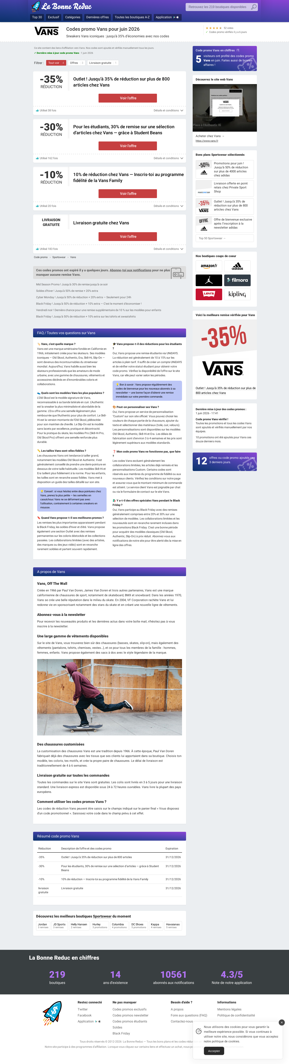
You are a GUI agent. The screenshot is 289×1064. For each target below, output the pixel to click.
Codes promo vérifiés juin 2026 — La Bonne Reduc (62, 7)
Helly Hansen (79, 926)
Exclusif (53, 17)
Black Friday (121, 1033)
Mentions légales (229, 1009)
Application (164, 17)
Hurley (100, 926)
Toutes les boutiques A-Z (132, 17)
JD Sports (59, 926)
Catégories (72, 17)
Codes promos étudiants (130, 1021)
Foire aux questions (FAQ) (189, 1015)
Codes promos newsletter (130, 1015)
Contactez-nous (182, 1021)
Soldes (117, 1027)
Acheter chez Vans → (210, 136)
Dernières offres (97, 17)
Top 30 (37, 17)
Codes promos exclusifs (130, 1009)
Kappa (156, 926)
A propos (177, 1009)
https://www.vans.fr (207, 140)
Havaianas (173, 926)
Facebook (85, 1015)
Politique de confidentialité (236, 1015)
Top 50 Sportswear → (212, 238)
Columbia (119, 926)
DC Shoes (138, 926)
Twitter (83, 1009)
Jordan (43, 926)
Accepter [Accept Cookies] (214, 1055)
